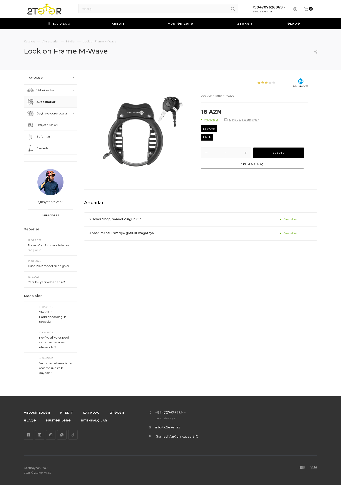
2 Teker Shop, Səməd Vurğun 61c (115, 219)
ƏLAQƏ (30, 420)
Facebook (28, 435)
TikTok (73, 435)
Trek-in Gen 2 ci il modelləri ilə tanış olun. (48, 247)
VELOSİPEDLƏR (37, 412)
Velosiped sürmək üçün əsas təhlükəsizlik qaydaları (55, 367)
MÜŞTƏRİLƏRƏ (58, 420)
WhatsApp (62, 435)
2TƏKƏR (117, 412)
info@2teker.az (167, 427)
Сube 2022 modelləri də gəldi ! (49, 266)
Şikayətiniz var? (50, 202)
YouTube (50, 435)
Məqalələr (33, 296)
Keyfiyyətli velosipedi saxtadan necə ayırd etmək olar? (54, 342)
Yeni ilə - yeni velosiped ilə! (46, 282)
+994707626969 (267, 7)
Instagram (39, 435)
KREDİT (66, 412)
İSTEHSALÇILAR (94, 420)
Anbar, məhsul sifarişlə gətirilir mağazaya (121, 233)
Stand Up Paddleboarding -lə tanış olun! (53, 316)
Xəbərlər (31, 229)
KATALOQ (91, 412)
